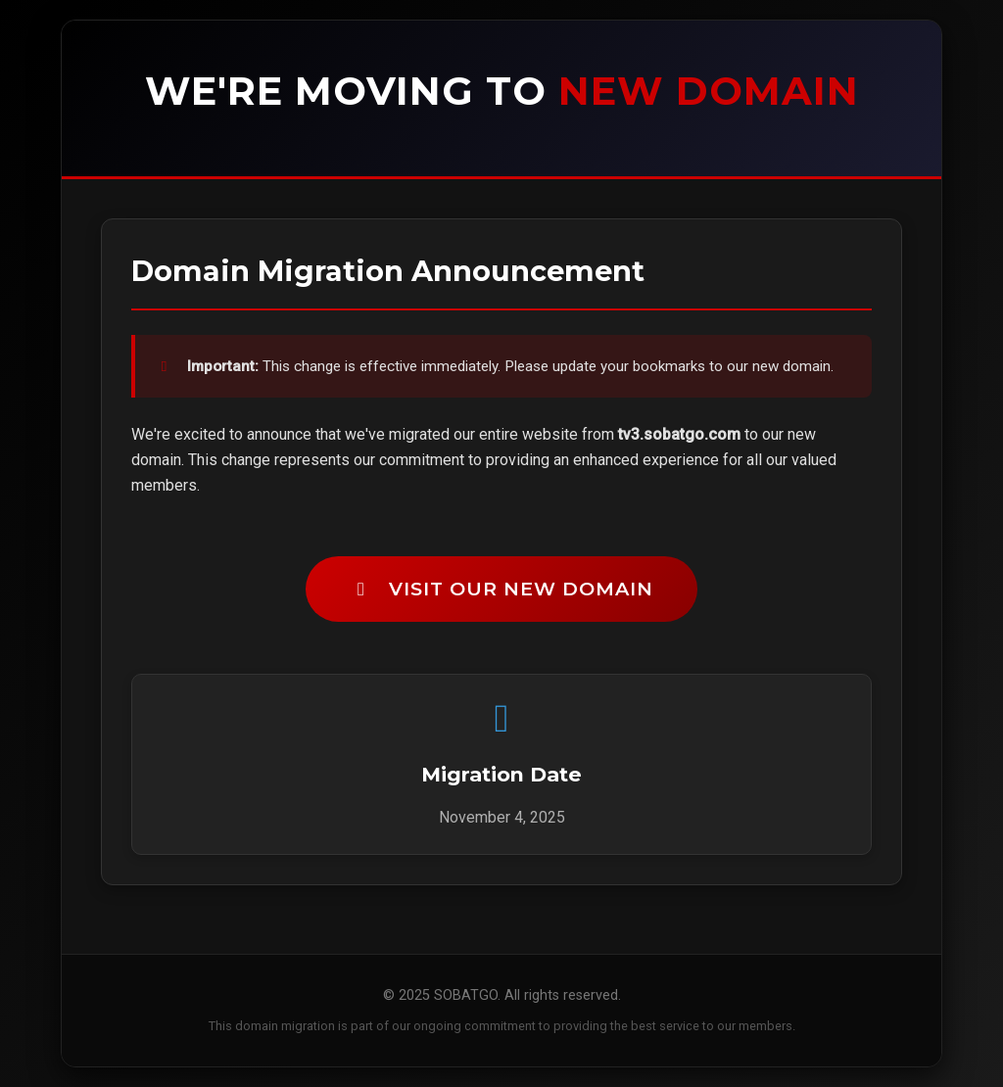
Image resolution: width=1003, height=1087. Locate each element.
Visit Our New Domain (501, 588)
